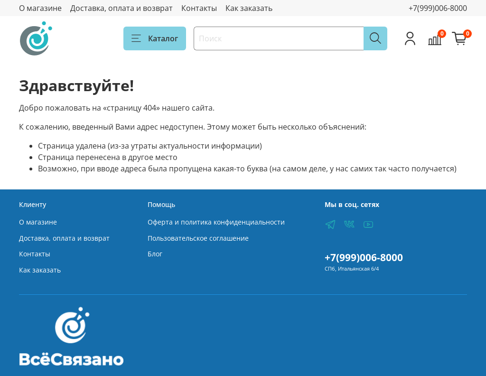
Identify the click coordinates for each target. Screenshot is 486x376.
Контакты (199, 8)
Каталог (154, 38)
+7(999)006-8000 (438, 8)
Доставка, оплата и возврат (121, 8)
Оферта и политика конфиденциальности (216, 221)
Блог (155, 253)
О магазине (40, 8)
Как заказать (248, 8)
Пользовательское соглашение (198, 238)
